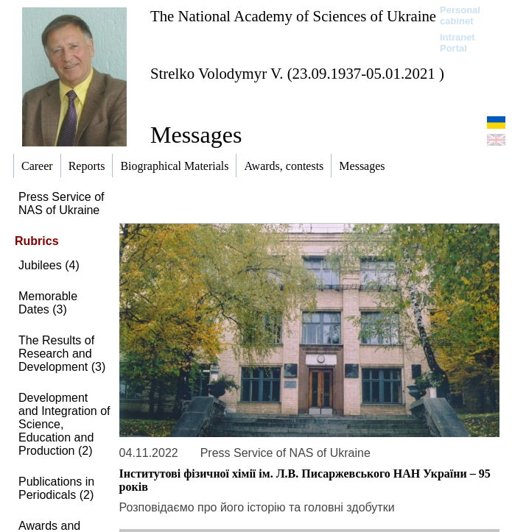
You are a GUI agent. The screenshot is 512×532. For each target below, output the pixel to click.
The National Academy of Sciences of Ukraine (293, 15)
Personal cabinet (460, 15)
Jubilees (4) (49, 265)
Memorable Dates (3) (47, 303)
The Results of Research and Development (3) (61, 353)
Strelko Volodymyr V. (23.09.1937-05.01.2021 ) (297, 73)
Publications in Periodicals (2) (56, 488)
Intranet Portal (457, 43)
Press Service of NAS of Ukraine (61, 203)
